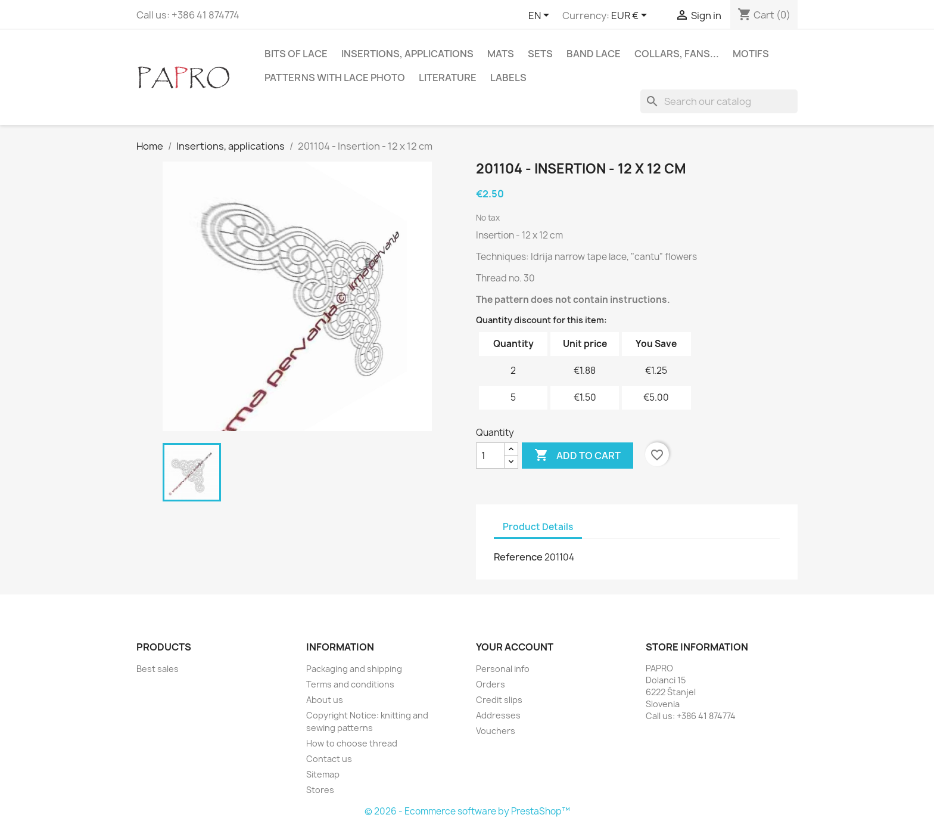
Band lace (593, 53)
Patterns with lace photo (334, 77)
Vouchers (495, 730)
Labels (508, 77)
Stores (320, 789)
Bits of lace (296, 53)
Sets (540, 53)
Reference (518, 557)
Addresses (498, 715)
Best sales (157, 668)
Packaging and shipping (354, 668)
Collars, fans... (676, 53)
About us (324, 699)
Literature (448, 77)
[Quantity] (490, 455)
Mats (500, 53)
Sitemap (323, 774)
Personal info (503, 668)
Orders (490, 684)
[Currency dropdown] (631, 16)
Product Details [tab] (538, 527)
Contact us (329, 758)
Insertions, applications (407, 53)
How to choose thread (351, 743)
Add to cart (577, 455)
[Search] (719, 101)
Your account (514, 646)
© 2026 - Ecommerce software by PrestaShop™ (467, 811)
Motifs (751, 53)
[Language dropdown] (540, 16)
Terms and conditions (350, 684)
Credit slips (499, 699)
